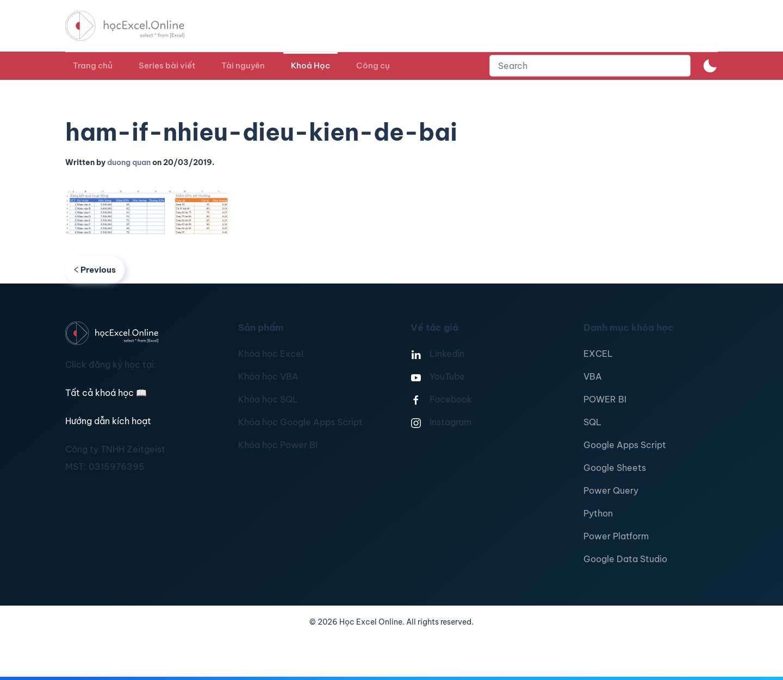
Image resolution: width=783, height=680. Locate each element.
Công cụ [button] (373, 65)
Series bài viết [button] (167, 65)
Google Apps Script (624, 444)
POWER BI (604, 399)
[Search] (590, 66)
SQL (592, 422)
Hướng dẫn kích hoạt (108, 420)
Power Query (610, 490)
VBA (592, 376)
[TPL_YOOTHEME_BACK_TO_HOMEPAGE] (134, 26)
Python (598, 513)
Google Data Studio (625, 558)
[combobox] (590, 66)
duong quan (129, 162)
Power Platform (616, 536)
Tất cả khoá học (106, 392)
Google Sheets (614, 467)
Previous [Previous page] (95, 270)
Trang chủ (93, 65)
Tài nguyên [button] (243, 65)
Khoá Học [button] (310, 65)
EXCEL (598, 353)
